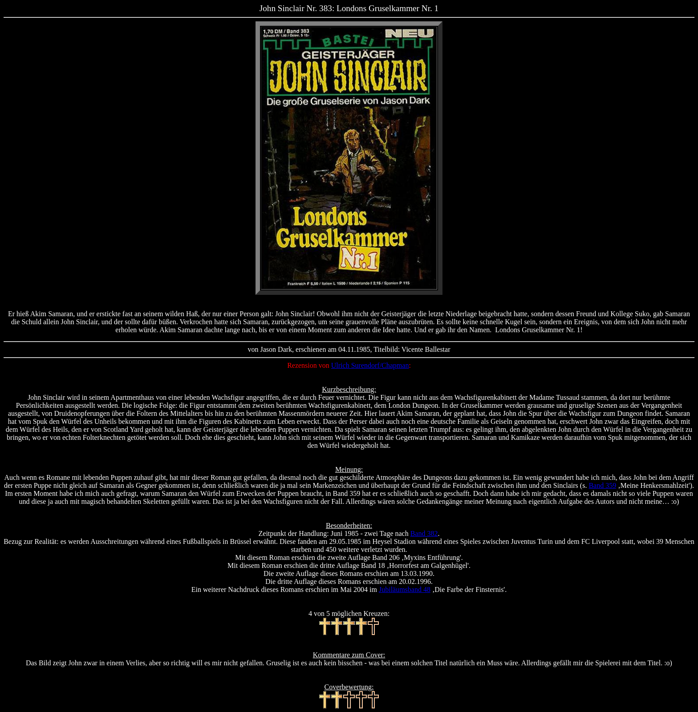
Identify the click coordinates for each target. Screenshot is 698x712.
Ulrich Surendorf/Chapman (370, 365)
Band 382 (424, 533)
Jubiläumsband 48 (404, 589)
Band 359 (602, 485)
